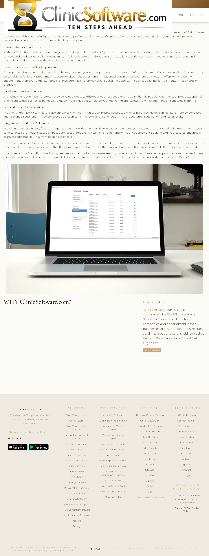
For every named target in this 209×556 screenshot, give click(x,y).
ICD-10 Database (150, 443)
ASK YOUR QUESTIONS (152, 351)
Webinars (187, 459)
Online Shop (76, 477)
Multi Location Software (76, 515)
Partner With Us (186, 426)
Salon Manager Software (113, 466)
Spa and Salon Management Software (113, 474)
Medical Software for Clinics (113, 437)
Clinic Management (76, 415)
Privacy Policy (162, 549)
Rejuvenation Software (76, 488)
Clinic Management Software (76, 428)
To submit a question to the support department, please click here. (186, 499)
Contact (186, 470)
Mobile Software (76, 494)
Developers (186, 448)
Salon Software (113, 481)
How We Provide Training (150, 415)
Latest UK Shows (150, 437)
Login (186, 476)
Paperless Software (76, 455)
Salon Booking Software (113, 486)
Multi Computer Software (76, 510)
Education (186, 454)
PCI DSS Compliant (150, 432)
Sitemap (149, 470)
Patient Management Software (76, 437)
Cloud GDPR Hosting (150, 426)
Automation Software (76, 461)
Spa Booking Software (113, 444)
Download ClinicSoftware (150, 498)
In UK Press (150, 454)
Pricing (76, 526)
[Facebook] (20, 439)
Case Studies (187, 437)
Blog (149, 492)
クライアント (197, 15)
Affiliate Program (187, 415)
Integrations (186, 443)
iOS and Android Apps (76, 505)
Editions (149, 465)
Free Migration (186, 432)
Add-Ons (150, 476)
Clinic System (76, 421)
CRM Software (76, 450)
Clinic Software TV (150, 421)
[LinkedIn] (17, 439)
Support (149, 481)
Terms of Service (137, 549)
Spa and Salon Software (113, 450)
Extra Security (150, 448)
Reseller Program (186, 421)
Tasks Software (76, 472)
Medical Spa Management (113, 461)
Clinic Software (155, 310)
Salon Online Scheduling (113, 492)
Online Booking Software (113, 421)
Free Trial (76, 521)
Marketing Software (113, 415)
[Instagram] (13, 439)
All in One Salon (113, 497)
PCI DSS (194, 549)
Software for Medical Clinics (113, 428)
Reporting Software (76, 499)
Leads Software (76, 466)
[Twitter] (9, 439)
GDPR (149, 487)
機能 (182, 15)
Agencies (187, 465)
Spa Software (113, 455)
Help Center (149, 459)
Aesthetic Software (76, 444)
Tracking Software (76, 483)
